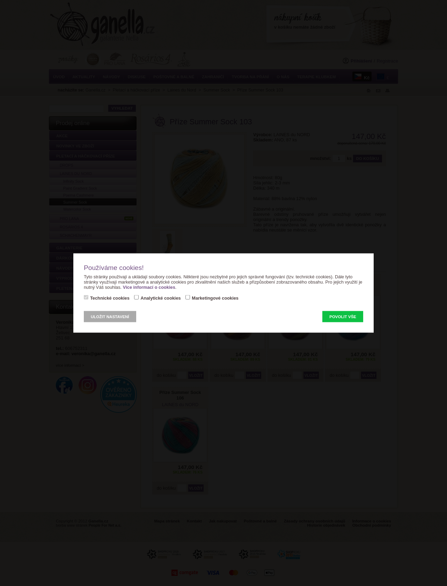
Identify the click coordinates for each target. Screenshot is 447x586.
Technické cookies (110, 298)
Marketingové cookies (215, 298)
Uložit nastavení (110, 317)
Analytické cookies (160, 298)
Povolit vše (342, 317)
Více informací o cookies (149, 287)
